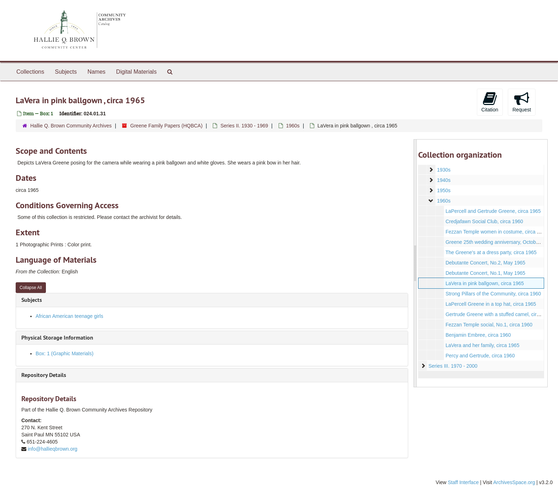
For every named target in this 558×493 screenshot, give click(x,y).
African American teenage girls (69, 316)
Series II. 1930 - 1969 (244, 126)
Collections (30, 72)
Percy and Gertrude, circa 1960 (480, 355)
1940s (443, 180)
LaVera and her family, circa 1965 (482, 345)
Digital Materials (136, 72)
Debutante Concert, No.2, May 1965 (485, 263)
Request (521, 101)
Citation (489, 101)
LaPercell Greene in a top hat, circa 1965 (490, 304)
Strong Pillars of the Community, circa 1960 (493, 294)
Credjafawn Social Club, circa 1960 (484, 221)
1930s (443, 170)
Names (97, 72)
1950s (443, 190)
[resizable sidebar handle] (415, 263)
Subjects (66, 72)
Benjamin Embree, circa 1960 (478, 335)
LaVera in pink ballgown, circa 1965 (484, 283)
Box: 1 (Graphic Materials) (65, 353)
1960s (293, 126)
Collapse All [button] (31, 287)
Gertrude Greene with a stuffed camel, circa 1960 (499, 314)
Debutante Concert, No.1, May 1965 (485, 273)
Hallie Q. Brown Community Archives (71, 126)
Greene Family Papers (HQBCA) (166, 126)
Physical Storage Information (57, 337)
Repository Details (43, 375)
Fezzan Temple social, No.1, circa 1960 (488, 324)
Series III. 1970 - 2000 (452, 366)
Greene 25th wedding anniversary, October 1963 (499, 242)
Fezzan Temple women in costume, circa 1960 (496, 232)
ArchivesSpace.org (514, 482)
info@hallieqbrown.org (53, 449)
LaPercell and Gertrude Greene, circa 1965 (493, 211)
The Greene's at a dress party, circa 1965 (490, 252)
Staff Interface (463, 482)
